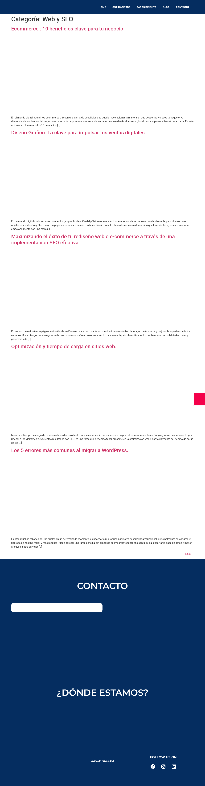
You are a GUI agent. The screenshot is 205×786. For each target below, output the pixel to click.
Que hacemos (121, 7)
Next (189, 553)
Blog (166, 7)
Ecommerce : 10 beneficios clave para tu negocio (67, 29)
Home (102, 7)
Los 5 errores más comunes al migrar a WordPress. (69, 450)
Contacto (182, 7)
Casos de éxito (146, 7)
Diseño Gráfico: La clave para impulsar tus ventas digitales (78, 133)
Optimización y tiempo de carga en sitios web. (63, 346)
